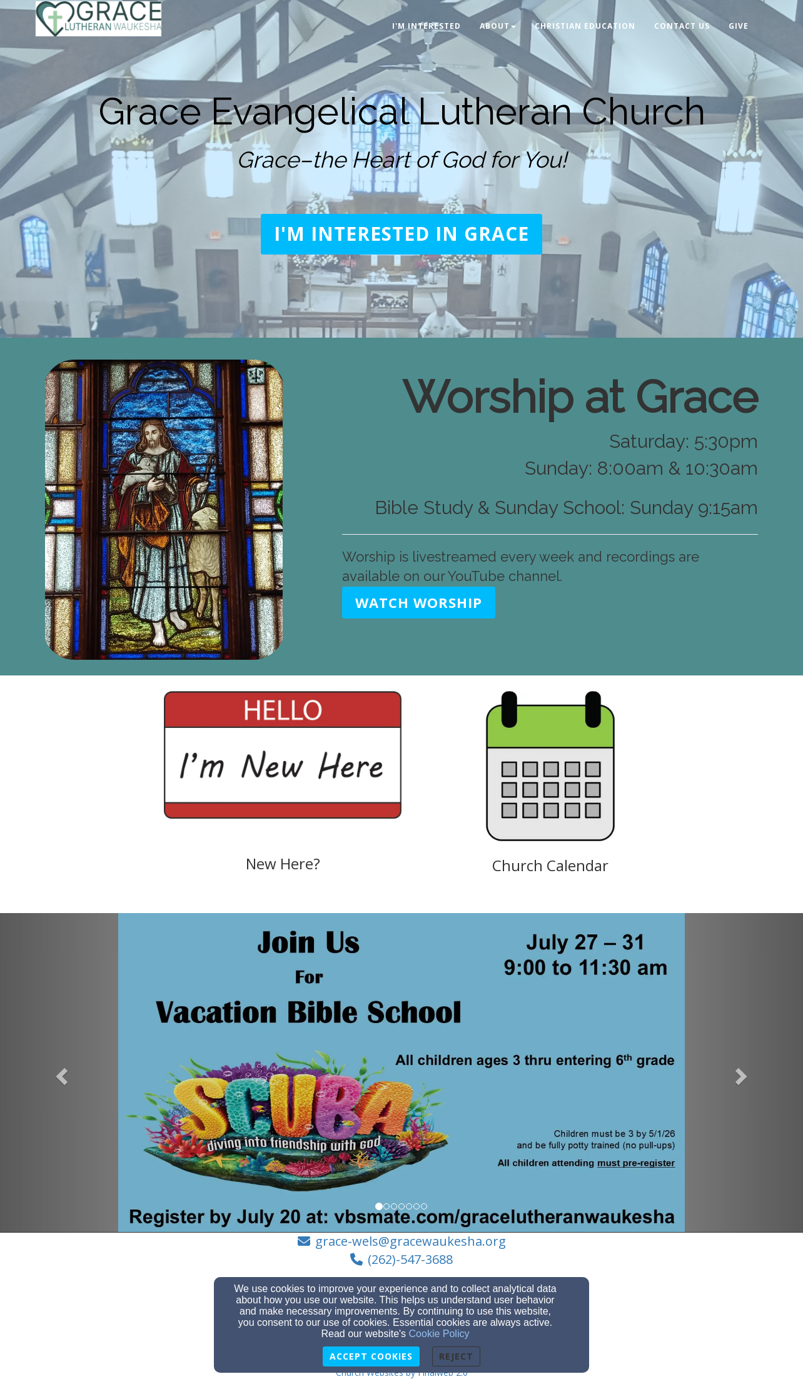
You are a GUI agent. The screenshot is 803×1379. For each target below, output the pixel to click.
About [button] (498, 26)
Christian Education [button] (585, 26)
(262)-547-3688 (410, 1259)
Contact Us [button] (682, 26)
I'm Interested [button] (426, 26)
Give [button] (739, 26)
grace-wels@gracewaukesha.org (410, 1241)
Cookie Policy (439, 1333)
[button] (401, 234)
